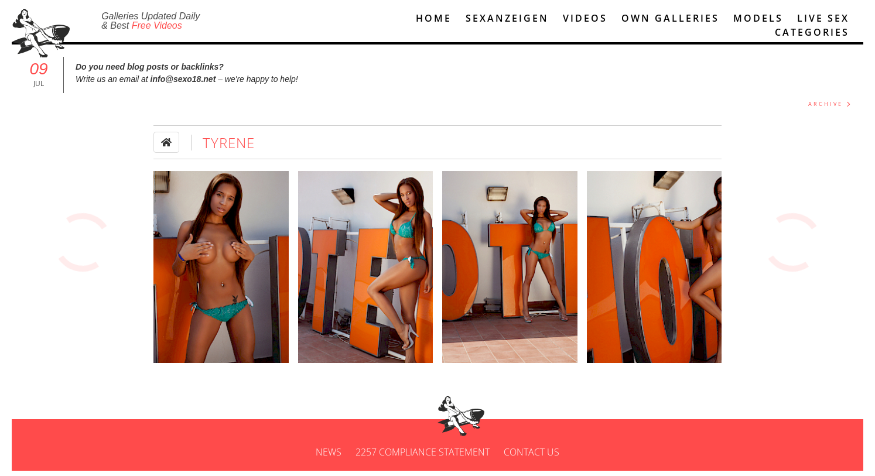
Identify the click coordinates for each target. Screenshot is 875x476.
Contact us (531, 457)
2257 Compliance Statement (423, 457)
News (328, 457)
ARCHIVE (825, 109)
